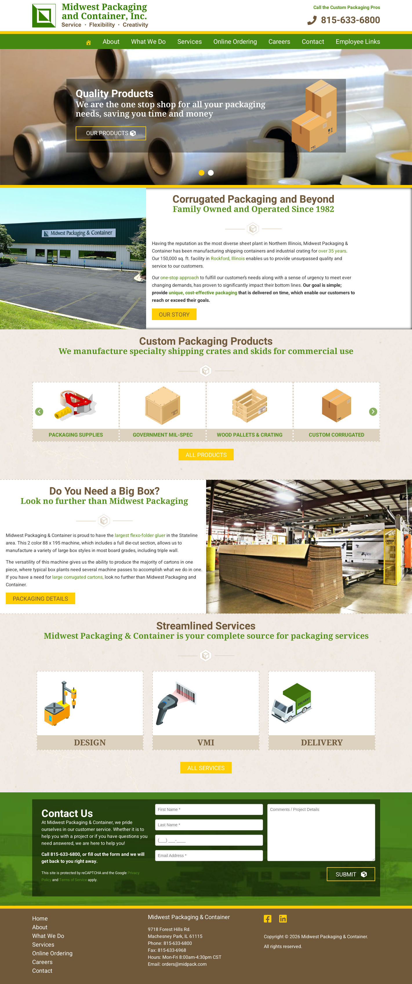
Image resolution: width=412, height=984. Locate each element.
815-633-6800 (65, 854)
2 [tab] (211, 173)
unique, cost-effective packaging (203, 292)
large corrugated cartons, (77, 577)
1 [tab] (201, 173)
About (111, 41)
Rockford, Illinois (228, 258)
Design (90, 742)
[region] (206, 117)
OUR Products (111, 133)
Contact (313, 41)
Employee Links (358, 41)
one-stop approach (179, 277)
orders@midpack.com (184, 964)
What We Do (148, 41)
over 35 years (332, 251)
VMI (205, 742)
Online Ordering (235, 41)
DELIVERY (322, 742)
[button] (39, 412)
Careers (279, 41)
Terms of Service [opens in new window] (73, 880)
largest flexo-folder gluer (140, 535)
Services (189, 41)
